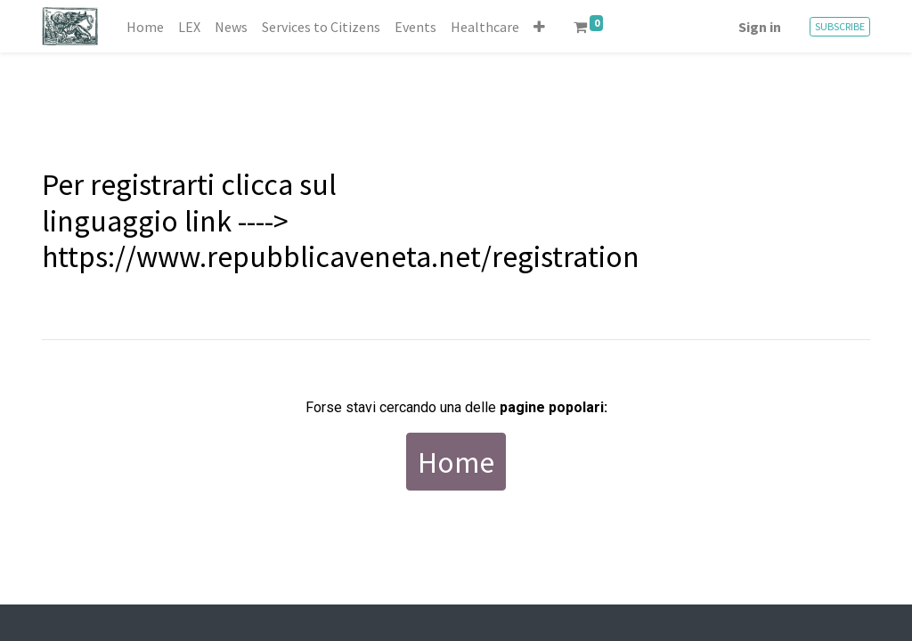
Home (456, 461)
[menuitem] (145, 27)
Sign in (759, 27)
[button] (539, 27)
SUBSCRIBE (840, 26)
